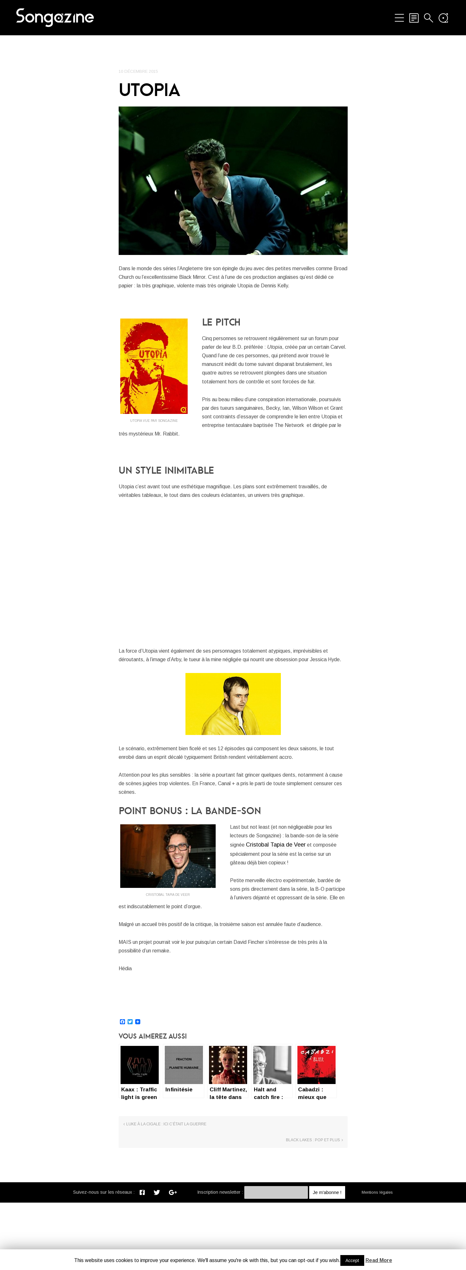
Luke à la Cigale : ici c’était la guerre (166, 1207)
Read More (378, 1260)
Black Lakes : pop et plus (313, 1207)
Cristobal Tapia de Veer (292, 904)
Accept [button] (352, 1260)
